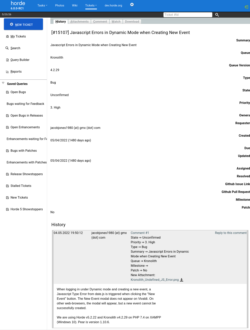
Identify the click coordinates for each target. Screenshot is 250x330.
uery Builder (20, 60)
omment (100, 21)
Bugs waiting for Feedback (25, 104)
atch (116, 21)
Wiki (75, 5)
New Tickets (19, 197)
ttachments (79, 21)
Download (132, 21)
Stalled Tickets (21, 186)
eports (16, 71)
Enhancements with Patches (27, 162)
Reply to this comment (231, 233)
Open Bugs (18, 92)
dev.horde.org (113, 5)
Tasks (42, 5)
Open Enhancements (25, 127)
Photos (59, 5)
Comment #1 (140, 233)
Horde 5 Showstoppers (27, 209)
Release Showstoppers (27, 174)
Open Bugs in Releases (27, 115)
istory (60, 21)
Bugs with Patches (24, 151)
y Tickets (18, 36)
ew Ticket (24, 25)
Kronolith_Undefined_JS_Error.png (155, 280)
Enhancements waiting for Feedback (32, 139)
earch (15, 48)
